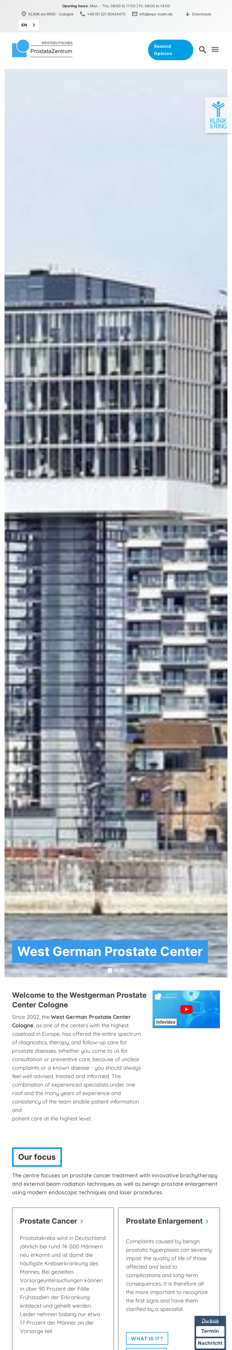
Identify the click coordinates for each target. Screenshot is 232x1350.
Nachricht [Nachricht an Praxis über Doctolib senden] (210, 1343)
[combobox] (28, 25)
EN (24, 25)
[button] (110, 970)
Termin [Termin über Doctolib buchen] (210, 1331)
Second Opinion (163, 50)
